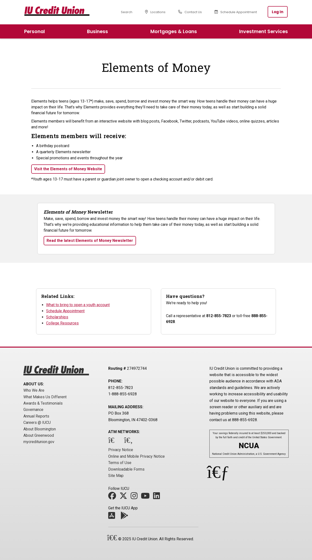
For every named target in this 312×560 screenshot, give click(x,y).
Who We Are (33, 390)
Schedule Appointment (65, 311)
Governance (33, 409)
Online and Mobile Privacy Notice (136, 456)
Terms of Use (119, 462)
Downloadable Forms (126, 469)
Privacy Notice (120, 449)
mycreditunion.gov (38, 441)
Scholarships (57, 317)
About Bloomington (39, 429)
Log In (277, 11)
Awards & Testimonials (43, 403)
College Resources (62, 323)
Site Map (116, 475)
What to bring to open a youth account (78, 305)
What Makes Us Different (45, 397)
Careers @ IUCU (37, 422)
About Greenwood (38, 435)
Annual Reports (36, 416)
